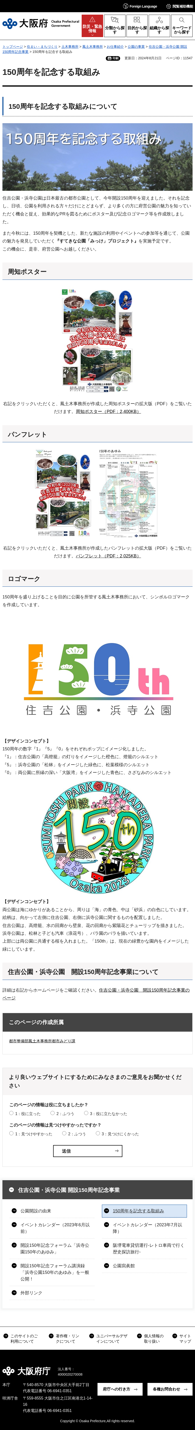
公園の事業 (136, 47)
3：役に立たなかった (108, 1114)
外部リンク (31, 1292)
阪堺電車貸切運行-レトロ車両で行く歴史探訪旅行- (149, 1248)
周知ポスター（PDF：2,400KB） (108, 411)
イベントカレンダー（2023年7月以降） (147, 1228)
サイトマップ (185, 1338)
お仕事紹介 (115, 47)
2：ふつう (65, 1114)
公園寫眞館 (124, 1265)
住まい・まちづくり (42, 47)
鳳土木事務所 (92, 47)
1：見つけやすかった (33, 1134)
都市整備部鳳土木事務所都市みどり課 (42, 1041)
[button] (140, 6)
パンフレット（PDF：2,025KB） (108, 556)
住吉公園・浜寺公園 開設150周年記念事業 (69, 1190)
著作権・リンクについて (67, 1338)
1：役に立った (28, 1114)
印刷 (115, 58)
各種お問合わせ (166, 1389)
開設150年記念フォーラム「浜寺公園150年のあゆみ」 (54, 1248)
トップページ (12, 47)
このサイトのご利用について (24, 1338)
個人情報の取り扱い (154, 1338)
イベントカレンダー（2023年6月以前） (55, 1228)
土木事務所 (69, 47)
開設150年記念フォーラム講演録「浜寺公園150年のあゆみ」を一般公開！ (54, 1272)
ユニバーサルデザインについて (111, 1338)
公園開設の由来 (35, 1210)
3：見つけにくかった (120, 1134)
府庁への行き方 (116, 1389)
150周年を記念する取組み (138, 1210)
